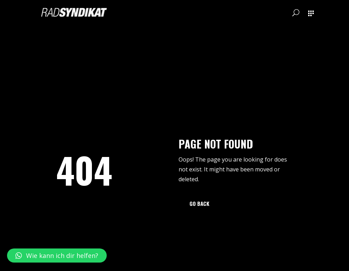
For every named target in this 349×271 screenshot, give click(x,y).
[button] (57, 255)
